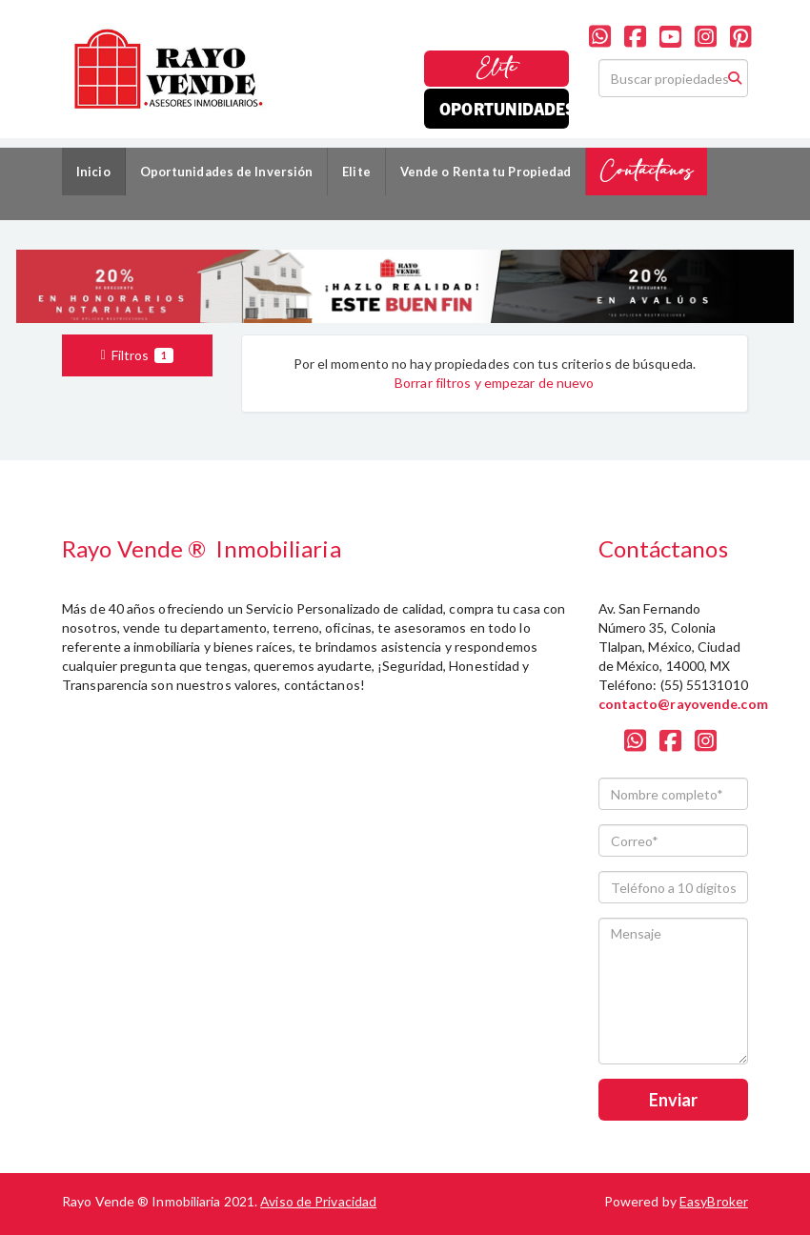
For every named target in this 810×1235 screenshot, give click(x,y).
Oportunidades (504, 108)
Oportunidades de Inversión (227, 171)
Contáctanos (646, 171)
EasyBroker (713, 1201)
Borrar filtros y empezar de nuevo (494, 383)
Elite (496, 68)
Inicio (93, 171)
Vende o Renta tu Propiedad (486, 171)
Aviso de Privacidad (318, 1201)
